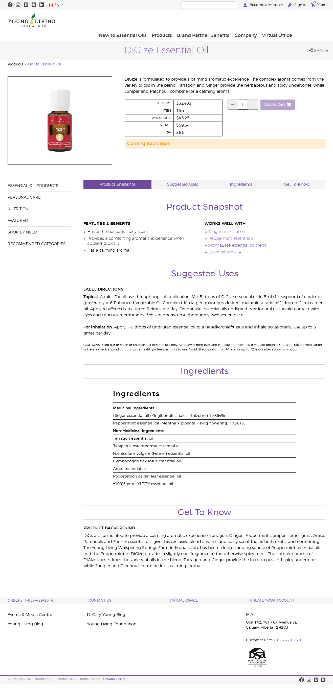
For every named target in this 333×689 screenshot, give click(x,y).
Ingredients (241, 184)
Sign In (297, 5)
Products (191, 20)
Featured (18, 221)
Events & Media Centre (30, 615)
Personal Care (24, 197)
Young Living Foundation (112, 624)
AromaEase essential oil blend (237, 245)
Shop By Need (22, 232)
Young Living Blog (25, 624)
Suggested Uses (182, 184)
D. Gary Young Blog (106, 615)
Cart (318, 4)
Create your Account (272, 600)
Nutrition (18, 209)
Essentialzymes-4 (224, 252)
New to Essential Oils (151, 20)
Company (276, 20)
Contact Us (100, 600)
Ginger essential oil (226, 232)
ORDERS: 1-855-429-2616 (30, 600)
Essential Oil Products (33, 186)
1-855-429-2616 (288, 640)
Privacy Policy (115, 678)
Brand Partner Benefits (233, 20)
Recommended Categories (36, 244)
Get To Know (296, 184)
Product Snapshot (117, 184)
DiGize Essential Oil (44, 64)
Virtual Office (308, 20)
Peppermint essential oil (232, 238)
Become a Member (263, 5)
